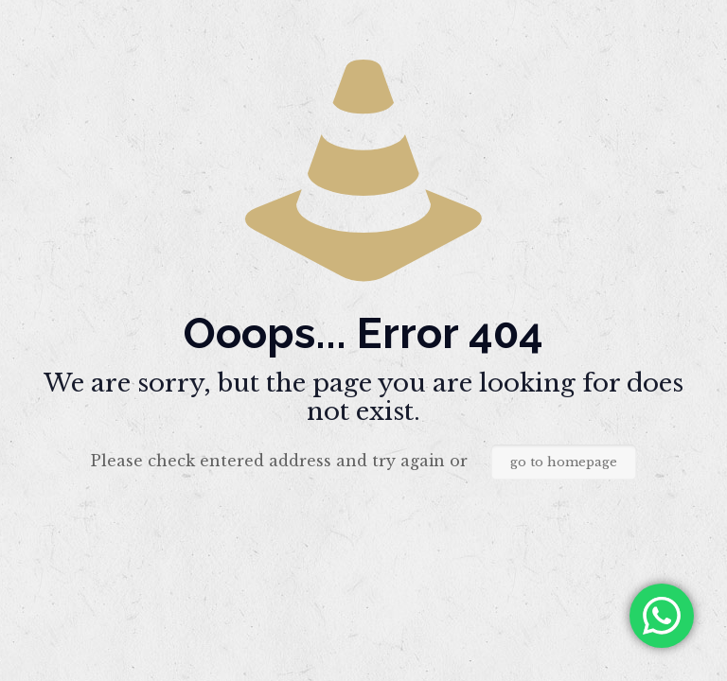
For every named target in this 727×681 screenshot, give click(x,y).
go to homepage (563, 462)
